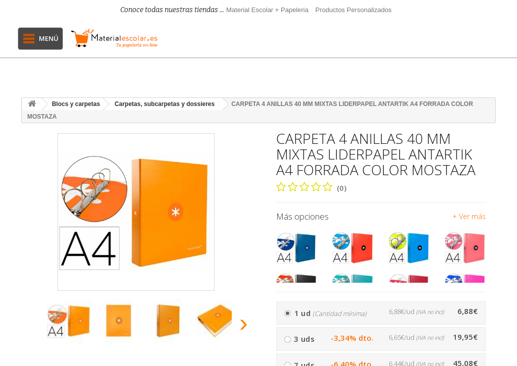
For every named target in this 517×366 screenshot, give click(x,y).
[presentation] (30, 326)
